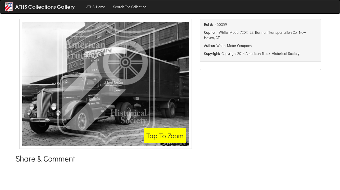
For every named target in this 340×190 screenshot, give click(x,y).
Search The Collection (130, 6)
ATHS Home (95, 6)
